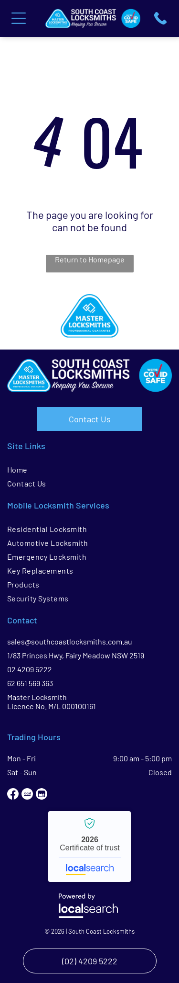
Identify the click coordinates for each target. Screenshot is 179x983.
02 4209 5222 (29, 669)
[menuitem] (89, 469)
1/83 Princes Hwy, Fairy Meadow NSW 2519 (75, 655)
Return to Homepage (90, 259)
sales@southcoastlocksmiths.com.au (69, 641)
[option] (89, 316)
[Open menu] (18, 18)
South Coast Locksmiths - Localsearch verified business (89, 846)
